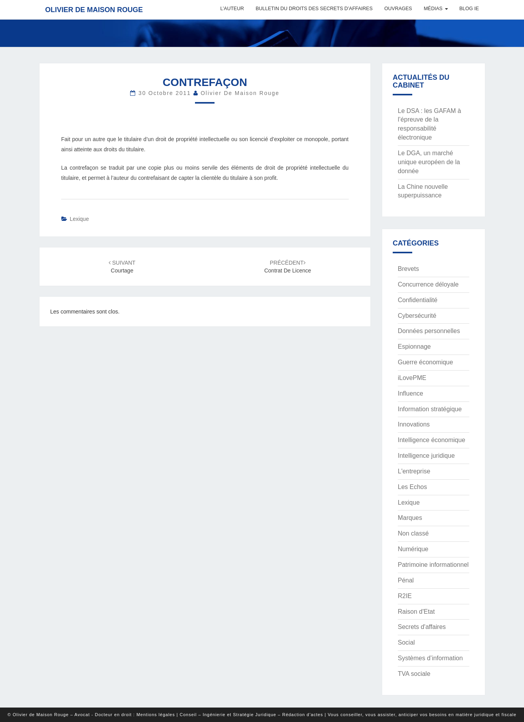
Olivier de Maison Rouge (94, 10)
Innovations (414, 424)
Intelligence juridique (426, 455)
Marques (410, 517)
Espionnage (414, 346)
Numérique (413, 549)
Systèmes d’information (430, 658)
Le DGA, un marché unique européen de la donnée (429, 162)
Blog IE (469, 8)
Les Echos (412, 487)
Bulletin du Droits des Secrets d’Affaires (314, 8)
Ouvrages (398, 8)
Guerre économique (425, 362)
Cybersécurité (417, 315)
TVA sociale (414, 673)
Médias (433, 8)
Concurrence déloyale (428, 284)
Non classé (413, 533)
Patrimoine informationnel (433, 564)
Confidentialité (417, 300)
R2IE (405, 596)
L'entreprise (414, 471)
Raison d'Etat (416, 611)
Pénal (406, 580)
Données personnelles (429, 331)
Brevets (408, 268)
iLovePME (412, 377)
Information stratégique (430, 409)
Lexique (79, 219)
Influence (410, 393)
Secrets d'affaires (422, 626)
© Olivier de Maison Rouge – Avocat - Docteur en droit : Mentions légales (91, 714)
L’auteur (232, 8)
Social (406, 642)
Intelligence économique (431, 440)
